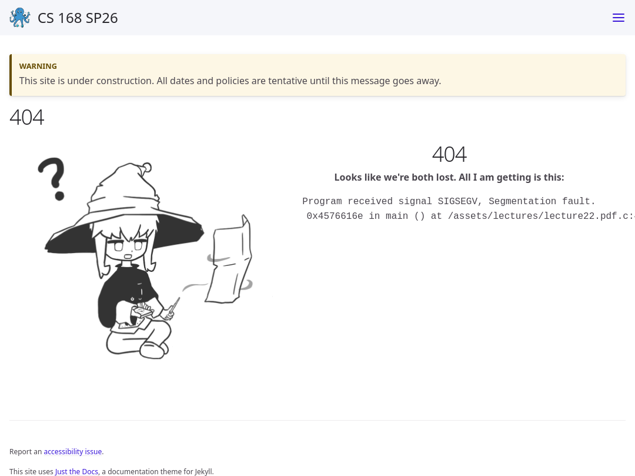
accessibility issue (73, 452)
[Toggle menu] (618, 17)
